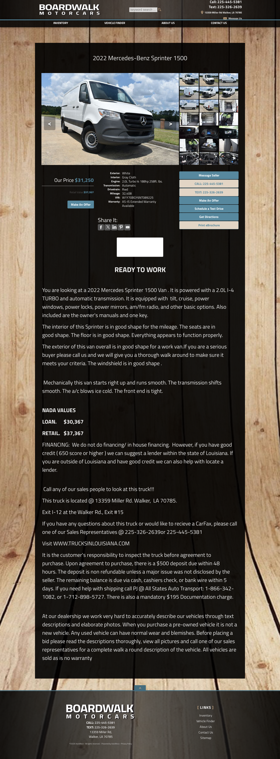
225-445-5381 (105, 722)
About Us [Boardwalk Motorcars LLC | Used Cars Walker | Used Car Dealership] (168, 23)
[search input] (143, 9)
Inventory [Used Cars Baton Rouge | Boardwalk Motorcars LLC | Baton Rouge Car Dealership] (60, 23)
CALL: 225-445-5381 (209, 183)
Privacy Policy (126, 743)
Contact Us (206, 732)
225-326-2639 (104, 727)
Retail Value (76, 192)
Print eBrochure (209, 225)
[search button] (160, 9)
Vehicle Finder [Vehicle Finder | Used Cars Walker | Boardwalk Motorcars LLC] (114, 23)
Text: (225, 7)
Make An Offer (81, 204)
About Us (206, 726)
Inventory (205, 715)
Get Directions (209, 216)
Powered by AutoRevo (110, 743)
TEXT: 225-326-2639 (209, 192)
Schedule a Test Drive (209, 208)
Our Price (64, 180)
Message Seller (209, 175)
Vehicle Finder (205, 721)
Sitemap (205, 737)
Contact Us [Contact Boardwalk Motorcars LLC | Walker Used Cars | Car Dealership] (219, 23)
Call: (226, 2)
